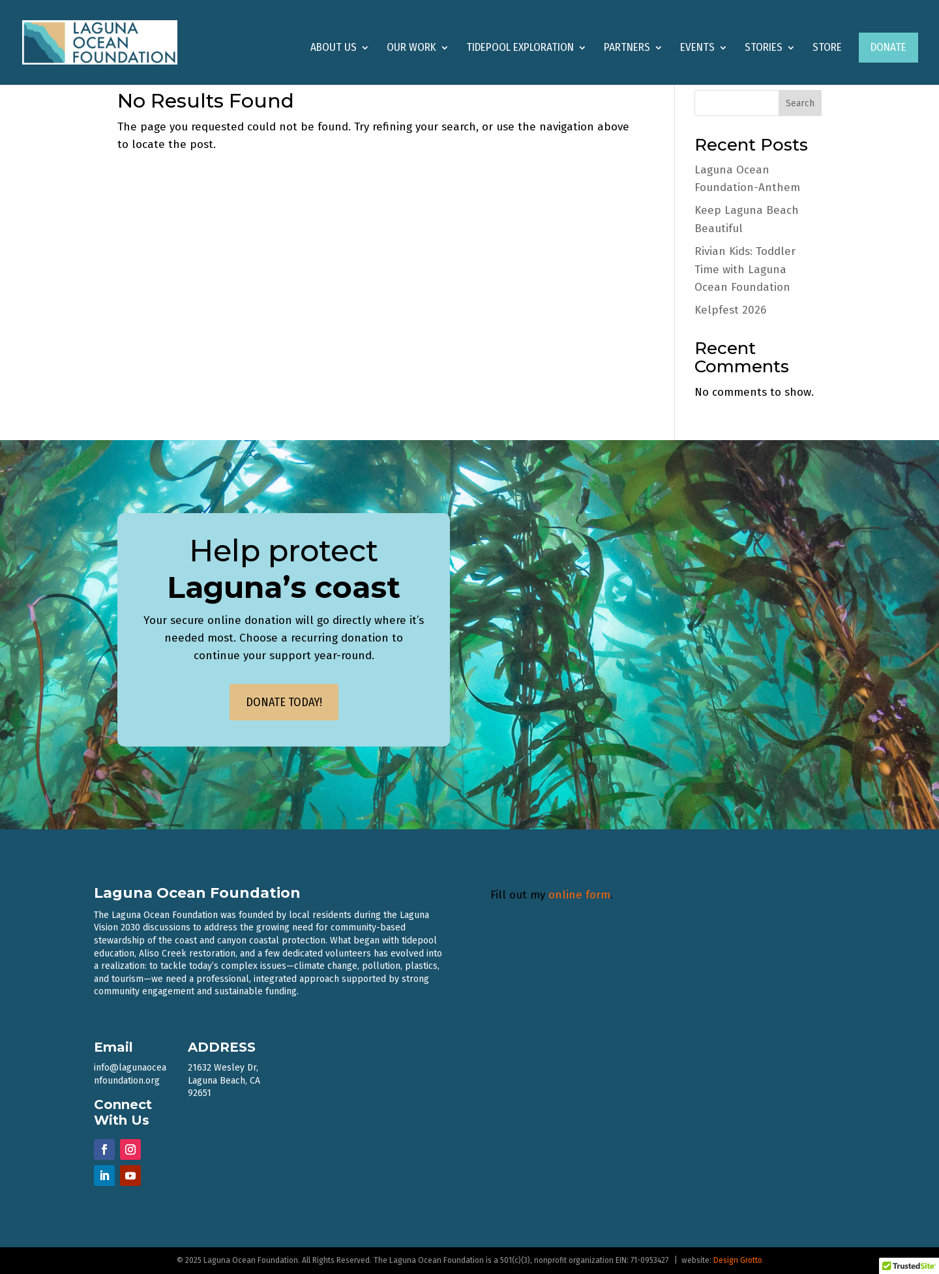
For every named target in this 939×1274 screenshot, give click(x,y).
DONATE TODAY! (284, 702)
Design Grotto (737, 1260)
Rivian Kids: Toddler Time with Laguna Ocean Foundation (745, 268)
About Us (333, 48)
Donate (888, 47)
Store (827, 48)
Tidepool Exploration (520, 48)
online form (579, 895)
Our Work (411, 48)
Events (697, 48)
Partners (627, 48)
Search (800, 103)
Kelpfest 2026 (730, 310)
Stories (763, 48)
